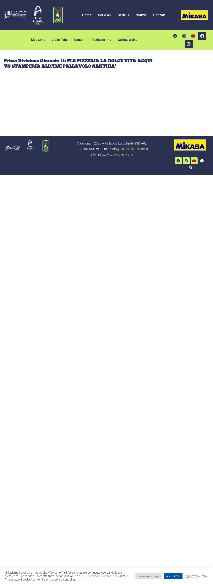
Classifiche (60, 40)
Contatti (159, 15)
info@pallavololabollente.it (130, 149)
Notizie (141, 15)
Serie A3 (104, 15)
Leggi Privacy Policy (195, 576)
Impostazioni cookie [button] (149, 576)
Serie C (123, 15)
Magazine (38, 40)
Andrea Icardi (124, 154)
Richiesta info (102, 40)
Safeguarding (128, 40)
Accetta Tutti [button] (173, 576)
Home (86, 15)
